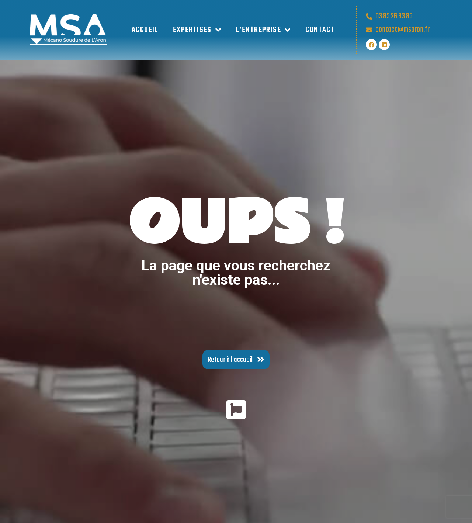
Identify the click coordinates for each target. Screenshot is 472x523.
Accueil (145, 30)
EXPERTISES (197, 30)
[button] (236, 359)
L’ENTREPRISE (263, 30)
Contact (319, 30)
